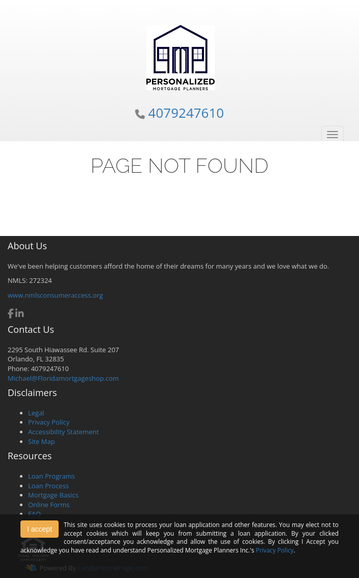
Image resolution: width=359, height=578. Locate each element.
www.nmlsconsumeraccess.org (55, 295)
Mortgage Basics (53, 495)
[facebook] (11, 314)
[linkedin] (19, 314)
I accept (39, 529)
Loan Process (48, 485)
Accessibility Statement (63, 431)
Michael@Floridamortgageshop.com (63, 378)
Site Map (41, 441)
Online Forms (48, 504)
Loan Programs (51, 476)
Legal (36, 412)
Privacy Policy (48, 422)
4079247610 (186, 112)
